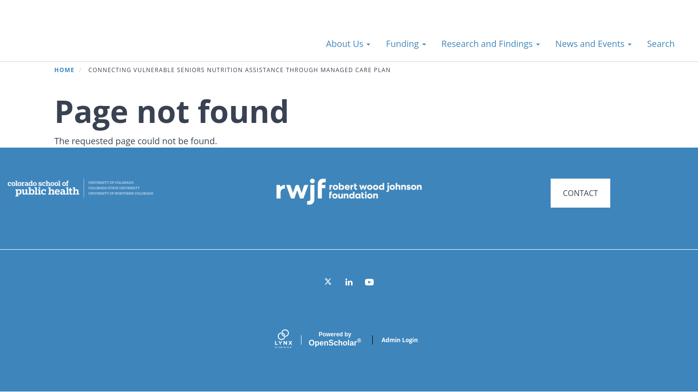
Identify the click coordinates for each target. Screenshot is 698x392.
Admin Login (399, 340)
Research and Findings (491, 43)
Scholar (335, 339)
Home (64, 70)
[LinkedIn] (349, 282)
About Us (348, 43)
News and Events (593, 43)
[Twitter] (328, 282)
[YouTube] (369, 282)
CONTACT (580, 193)
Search (661, 43)
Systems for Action (94, 38)
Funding (406, 43)
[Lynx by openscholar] (292, 340)
